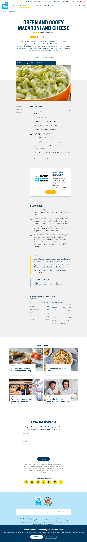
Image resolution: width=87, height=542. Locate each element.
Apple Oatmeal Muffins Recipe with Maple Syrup (21, 369)
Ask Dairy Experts (29, 1)
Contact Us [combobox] (56, 1)
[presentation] (43, 451)
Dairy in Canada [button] (16, 6)
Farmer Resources (38, 1)
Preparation (19, 109)
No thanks (50, 536)
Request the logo (48, 1)
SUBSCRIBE (50, 192)
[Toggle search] (84, 6)
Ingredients (19, 106)
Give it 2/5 (36, 32)
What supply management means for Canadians (21, 400)
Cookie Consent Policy (54, 532)
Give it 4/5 (41, 32)
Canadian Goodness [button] (29, 6)
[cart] (80, 6)
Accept (36, 536)
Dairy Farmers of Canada (5, 5)
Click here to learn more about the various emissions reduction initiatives (48, 522)
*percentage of (60, 323)
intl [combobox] (82, 1)
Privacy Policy (64, 532)
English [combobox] (75, 1)
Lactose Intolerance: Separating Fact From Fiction (58, 400)
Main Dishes (53, 37)
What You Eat (61, 512)
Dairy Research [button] (54, 6)
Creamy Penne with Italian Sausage (57, 369)
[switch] (42, 63)
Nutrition (18, 112)
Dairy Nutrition (49, 512)
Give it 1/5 (34, 32)
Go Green (33, 37)
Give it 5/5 (43, 32)
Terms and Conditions (77, 532)
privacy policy (57, 470)
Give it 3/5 (39, 32)
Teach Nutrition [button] (42, 6)
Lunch (45, 37)
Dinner (40, 37)
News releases (66, 1)
